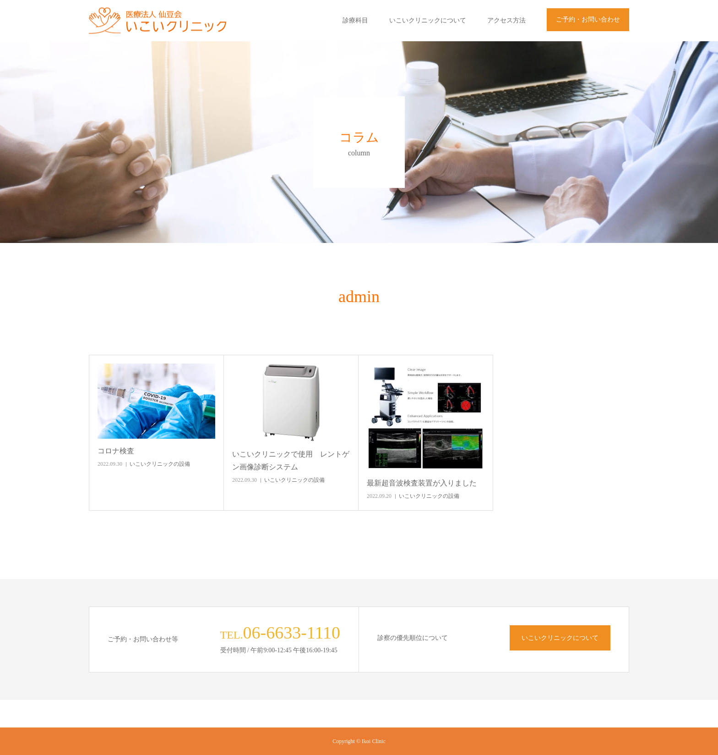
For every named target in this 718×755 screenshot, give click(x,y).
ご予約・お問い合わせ (588, 19)
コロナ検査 (116, 451)
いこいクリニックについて (427, 20)
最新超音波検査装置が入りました (422, 483)
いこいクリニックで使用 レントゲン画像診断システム (290, 460)
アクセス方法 (506, 20)
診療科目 (355, 20)
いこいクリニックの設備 (160, 464)
